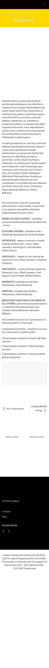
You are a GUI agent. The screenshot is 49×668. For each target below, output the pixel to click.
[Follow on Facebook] (5, 531)
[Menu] (45, 4)
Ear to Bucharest (13, 408)
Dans (8, 13)
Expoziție (17, 13)
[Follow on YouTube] (10, 531)
